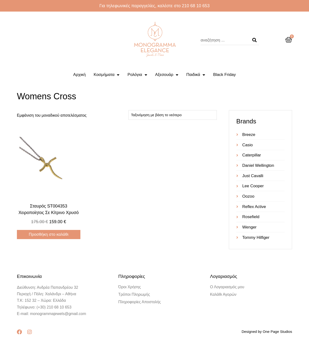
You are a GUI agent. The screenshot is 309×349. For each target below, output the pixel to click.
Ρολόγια (137, 74)
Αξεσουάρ (166, 74)
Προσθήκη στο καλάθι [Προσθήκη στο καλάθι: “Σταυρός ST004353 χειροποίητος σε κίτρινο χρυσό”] (48, 234)
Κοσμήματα (106, 74)
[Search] (254, 40)
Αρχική (79, 74)
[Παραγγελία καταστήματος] (172, 115)
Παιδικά (195, 74)
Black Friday (224, 74)
